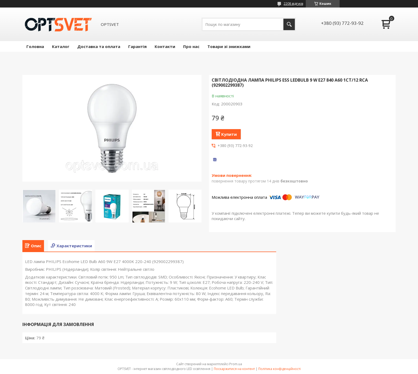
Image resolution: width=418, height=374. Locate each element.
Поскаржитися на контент (234, 369)
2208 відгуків (293, 3)
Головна (35, 46)
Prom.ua (235, 364)
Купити (229, 134)
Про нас (191, 46)
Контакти (165, 46)
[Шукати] (289, 24)
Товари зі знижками (228, 46)
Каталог (60, 46)
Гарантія (137, 46)
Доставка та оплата (98, 46)
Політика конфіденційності (279, 369)
